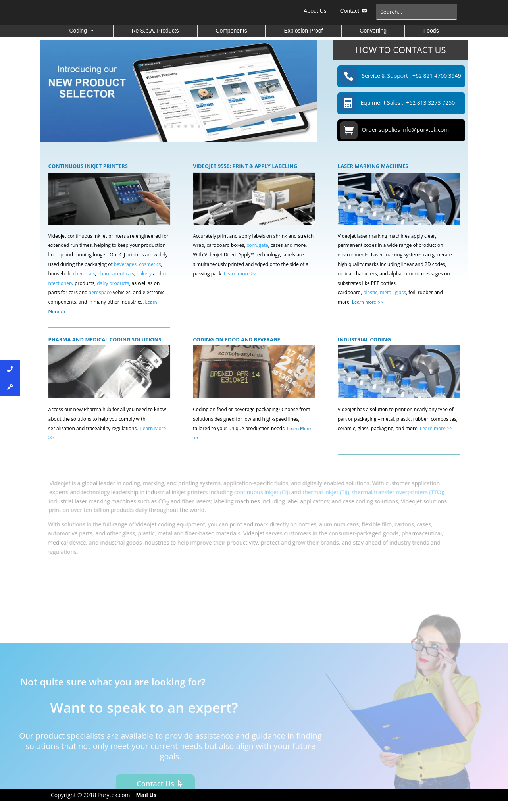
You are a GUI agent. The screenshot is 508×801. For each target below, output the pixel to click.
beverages (125, 264)
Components (231, 30)
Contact (349, 11)
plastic (370, 292)
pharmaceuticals (115, 273)
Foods (431, 30)
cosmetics (150, 264)
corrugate (257, 245)
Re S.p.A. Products (155, 30)
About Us (315, 11)
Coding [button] (81, 31)
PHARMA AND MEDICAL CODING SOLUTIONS (105, 339)
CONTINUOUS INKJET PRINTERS (88, 165)
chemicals (84, 273)
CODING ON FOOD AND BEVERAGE (236, 339)
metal (386, 292)
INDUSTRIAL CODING (364, 339)
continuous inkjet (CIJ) (261, 497)
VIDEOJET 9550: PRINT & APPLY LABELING (245, 165)
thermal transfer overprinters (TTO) (395, 497)
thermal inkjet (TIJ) (325, 497)
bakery (144, 273)
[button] (92, 31)
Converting (373, 30)
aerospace (101, 292)
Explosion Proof (303, 30)
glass (400, 292)
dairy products (113, 283)
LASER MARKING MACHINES (373, 165)
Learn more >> (240, 273)
